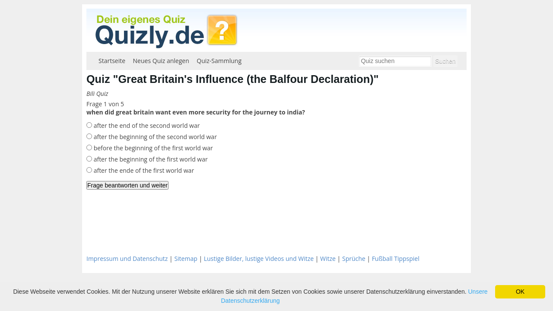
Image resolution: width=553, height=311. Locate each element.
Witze (328, 258)
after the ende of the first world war (143, 170)
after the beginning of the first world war (150, 159)
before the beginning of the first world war (152, 148)
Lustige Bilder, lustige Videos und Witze (259, 258)
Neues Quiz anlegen (161, 61)
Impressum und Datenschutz (127, 258)
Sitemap (185, 258)
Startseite (112, 61)
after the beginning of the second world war (154, 137)
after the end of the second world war (146, 125)
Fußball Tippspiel (396, 258)
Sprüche (353, 258)
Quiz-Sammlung (219, 61)
